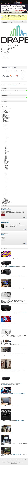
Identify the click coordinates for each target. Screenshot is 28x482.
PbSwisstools (7, 169)
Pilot (5, 172)
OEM (5, 164)
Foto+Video (4, 116)
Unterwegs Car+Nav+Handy (6, 201)
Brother (6, 138)
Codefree (4, 10)
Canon (6, 140)
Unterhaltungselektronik (5, 110)
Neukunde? (3, 92)
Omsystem (6, 165)
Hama (6, 152)
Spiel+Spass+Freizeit (5, 109)
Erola (5, 150)
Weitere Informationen (14, 463)
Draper (6, 144)
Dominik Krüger (5, 222)
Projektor (5, 195)
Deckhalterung (6, 123)
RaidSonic (6, 174)
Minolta (6, 160)
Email (24, 217)
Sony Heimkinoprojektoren (10, 266)
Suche (8, 6)
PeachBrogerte (7, 171)
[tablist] (14, 74)
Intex (5, 153)
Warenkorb (10, 10)
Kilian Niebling (5, 234)
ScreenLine (6, 179)
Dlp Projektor (6, 124)
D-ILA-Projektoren (23, 312)
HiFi (23, 6)
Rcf (5, 175)
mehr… (14, 226)
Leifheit (6, 156)
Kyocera (6, 155)
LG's (9, 324)
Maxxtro (6, 159)
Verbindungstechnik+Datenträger (7, 202)
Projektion (4, 8)
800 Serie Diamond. (20, 420)
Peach (6, 170)
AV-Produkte (3, 105)
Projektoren (5, 197)
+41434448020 (22, 459)
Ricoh (5, 177)
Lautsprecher (10, 8)
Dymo (5, 146)
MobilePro (6, 162)
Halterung (5, 125)
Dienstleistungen (18, 8)
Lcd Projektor (6, 127)
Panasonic (6, 168)
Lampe (5, 126)
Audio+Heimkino (4, 104)
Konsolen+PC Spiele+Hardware (6, 108)
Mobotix (6, 163)
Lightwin (6, 157)
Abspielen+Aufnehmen (6, 111)
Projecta (6, 173)
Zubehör (5, 198)
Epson (6, 149)
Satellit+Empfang (5, 199)
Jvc (5, 154)
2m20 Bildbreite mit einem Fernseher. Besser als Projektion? (13, 393)
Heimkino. (5, 444)
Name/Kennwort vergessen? (6, 93)
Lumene (6, 158)
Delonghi (6, 142)
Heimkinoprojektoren (17, 454)
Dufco (5, 145)
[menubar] (14, 2)
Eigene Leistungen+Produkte (6, 106)
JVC (1, 312)
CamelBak (6, 139)
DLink (5, 143)
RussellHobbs (7, 178)
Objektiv (5, 194)
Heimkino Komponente (6, 117)
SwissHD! (17, 405)
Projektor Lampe (6, 196)
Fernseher (13, 6)
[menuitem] (4, 1)
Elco (5, 147)
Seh (5, 180)
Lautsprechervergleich (8, 432)
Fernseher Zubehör (6, 115)
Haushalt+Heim (4, 107)
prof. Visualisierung (6, 121)
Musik (3, 119)
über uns (4, 6)
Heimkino (19, 6)
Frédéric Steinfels (6, 209)
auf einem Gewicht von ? (13, 85)
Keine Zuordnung (5, 200)
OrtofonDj (6, 167)
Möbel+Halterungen (6, 118)
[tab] (6, 67)
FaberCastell (7, 151)
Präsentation (5, 120)
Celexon (6, 141)
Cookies (13, 461)
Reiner (6, 176)
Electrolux (6, 148)
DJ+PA (4, 113)
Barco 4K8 (18, 275)
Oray (5, 166)
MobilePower (7, 161)
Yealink (6, 193)
